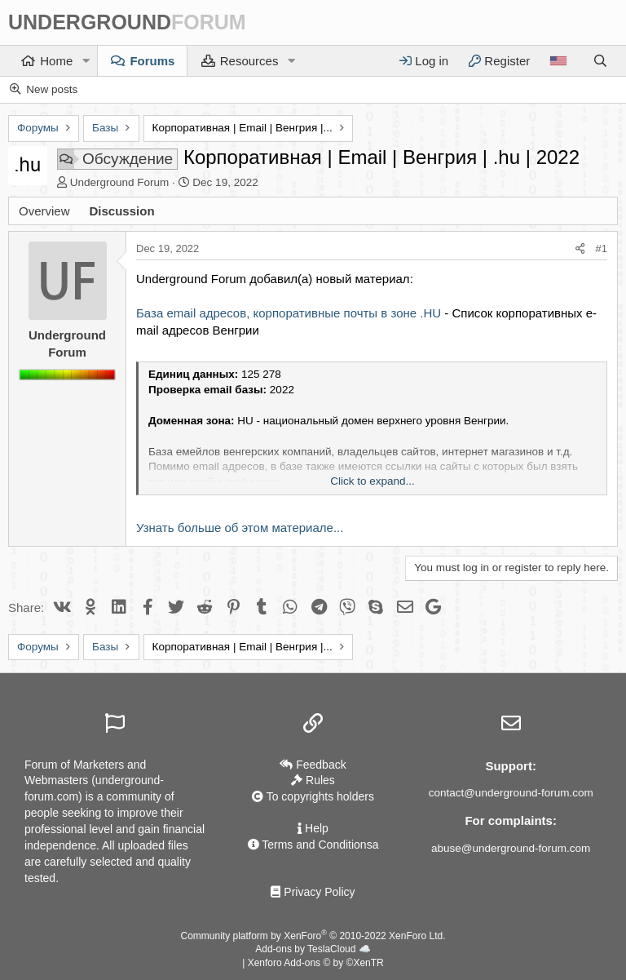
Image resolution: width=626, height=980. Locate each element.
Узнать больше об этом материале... (239, 527)
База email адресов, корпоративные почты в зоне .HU (288, 313)
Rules (313, 780)
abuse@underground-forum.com (510, 848)
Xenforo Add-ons (316, 963)
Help (313, 828)
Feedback (313, 764)
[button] (85, 61)
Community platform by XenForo (313, 936)
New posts (51, 89)
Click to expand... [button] (372, 481)
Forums (152, 61)
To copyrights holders (313, 796)
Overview (44, 211)
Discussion (122, 211)
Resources (249, 61)
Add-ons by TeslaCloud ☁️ (313, 949)
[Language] (558, 61)
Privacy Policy (313, 891)
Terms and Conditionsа (313, 844)
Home (56, 61)
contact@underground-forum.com (511, 793)
